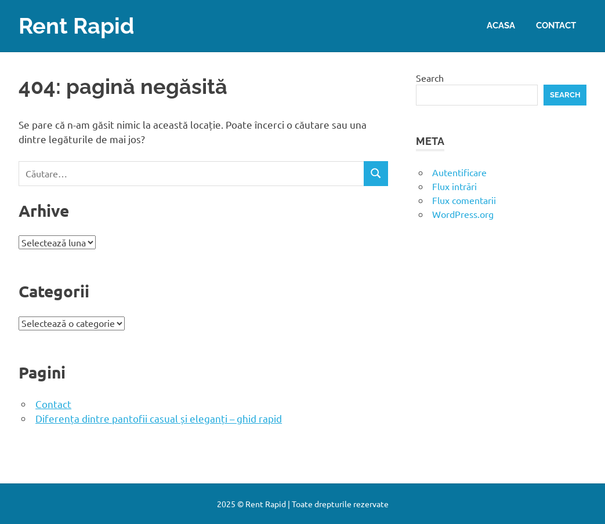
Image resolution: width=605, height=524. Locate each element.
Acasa (501, 25)
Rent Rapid (77, 26)
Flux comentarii (464, 200)
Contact (556, 25)
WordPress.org (463, 214)
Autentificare (459, 172)
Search (430, 77)
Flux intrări (454, 186)
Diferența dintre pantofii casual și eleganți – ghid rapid (158, 418)
